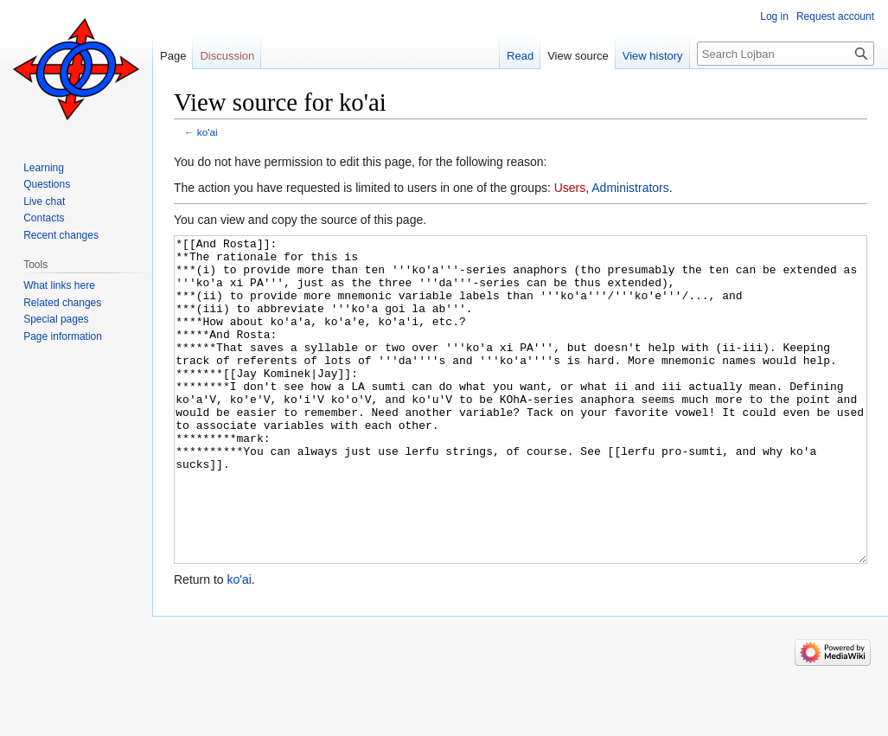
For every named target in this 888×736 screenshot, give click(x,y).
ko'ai (207, 132)
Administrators (629, 188)
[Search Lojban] (785, 54)
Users (570, 188)
